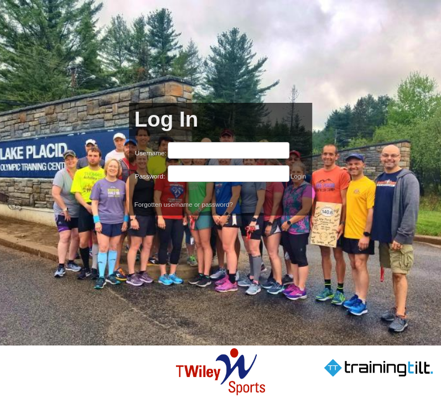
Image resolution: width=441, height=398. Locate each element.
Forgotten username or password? (183, 204)
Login (298, 176)
